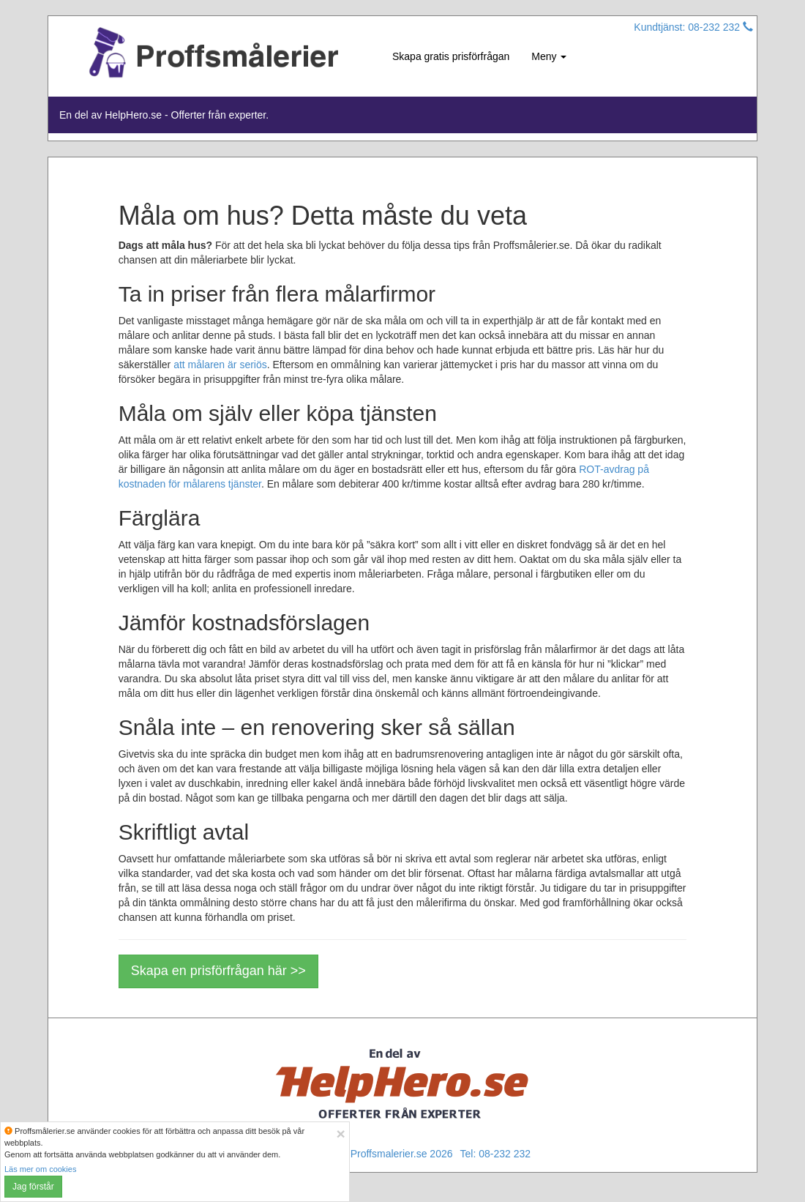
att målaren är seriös (220, 364)
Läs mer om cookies (40, 1169)
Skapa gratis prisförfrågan (450, 56)
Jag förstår (33, 1187)
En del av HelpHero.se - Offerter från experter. (164, 115)
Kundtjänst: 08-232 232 (693, 27)
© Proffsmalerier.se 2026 (396, 1154)
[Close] (340, 1133)
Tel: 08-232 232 (495, 1154)
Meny (548, 56)
